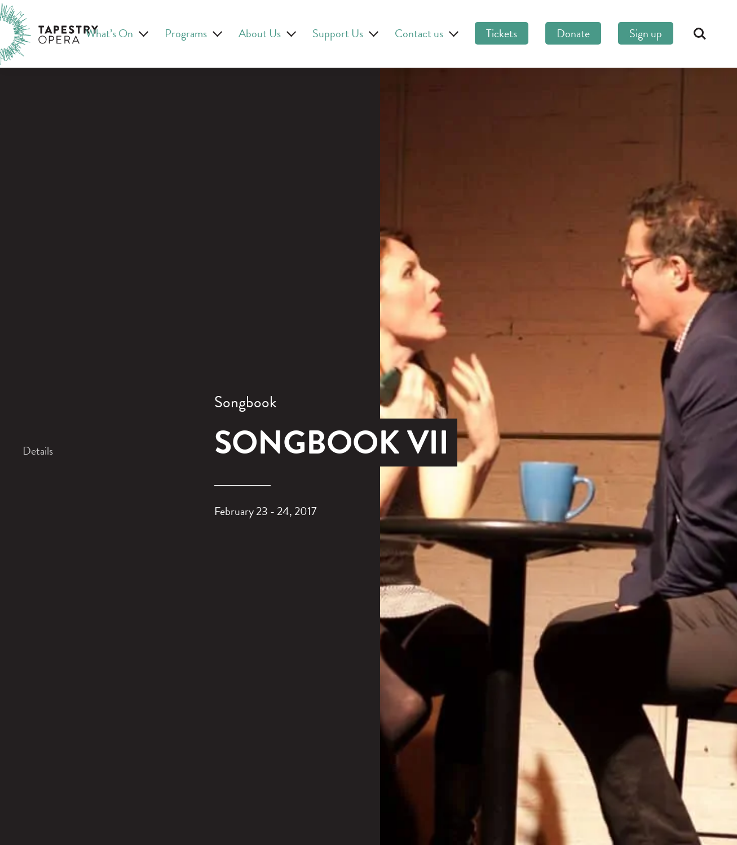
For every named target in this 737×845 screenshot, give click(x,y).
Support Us (343, 33)
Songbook (245, 401)
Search (699, 33)
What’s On (115, 33)
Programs (192, 33)
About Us (266, 33)
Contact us (425, 33)
